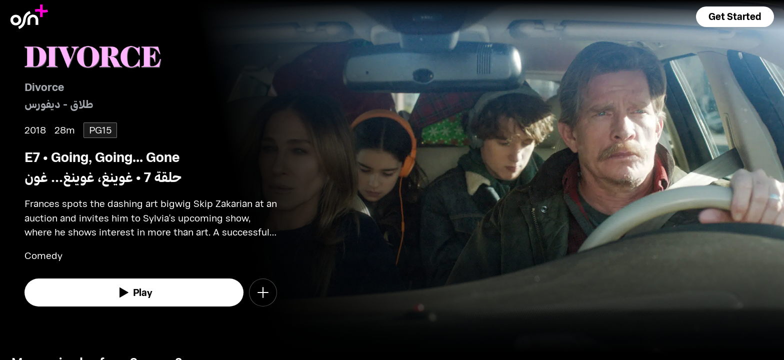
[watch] (134, 292)
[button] (735, 16)
